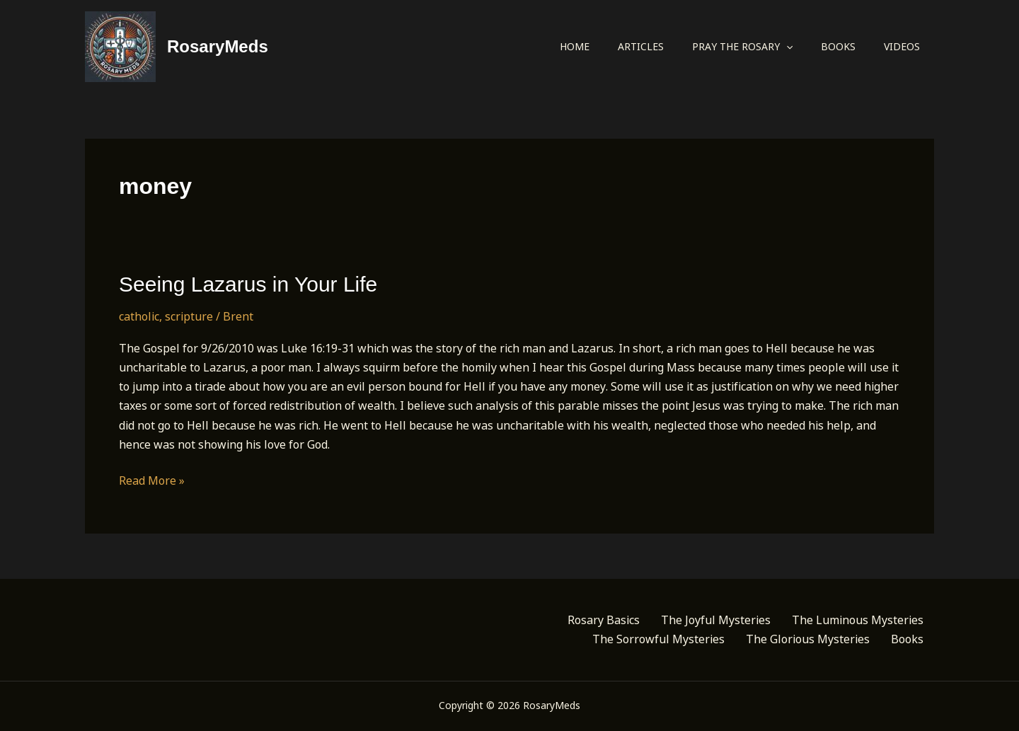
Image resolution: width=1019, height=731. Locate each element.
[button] (786, 46)
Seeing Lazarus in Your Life (248, 284)
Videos (902, 46)
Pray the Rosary (742, 46)
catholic (139, 316)
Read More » (152, 480)
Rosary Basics (604, 620)
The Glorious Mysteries (808, 639)
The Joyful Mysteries (716, 620)
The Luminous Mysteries (857, 620)
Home (574, 46)
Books (838, 46)
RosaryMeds (217, 46)
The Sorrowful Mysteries (658, 639)
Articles (641, 46)
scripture (189, 316)
